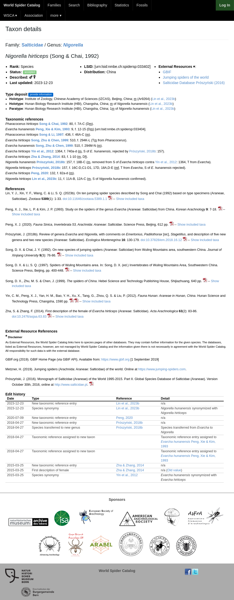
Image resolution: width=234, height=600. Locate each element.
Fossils (142, 5)
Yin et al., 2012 (42, 151)
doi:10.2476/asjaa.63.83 (29, 316)
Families (54, 5)
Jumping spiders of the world (186, 77)
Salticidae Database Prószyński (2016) (193, 83)
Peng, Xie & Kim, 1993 (53, 129)
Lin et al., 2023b (163, 99)
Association (33, 15)
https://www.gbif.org (115, 359)
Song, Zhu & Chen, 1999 (49, 140)
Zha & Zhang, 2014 (45, 157)
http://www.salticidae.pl (71, 384)
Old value (174, 470)
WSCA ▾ (10, 15)
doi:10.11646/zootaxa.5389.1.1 (85, 199)
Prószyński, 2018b (142, 151)
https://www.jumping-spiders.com (162, 369)
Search (74, 5)
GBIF (167, 72)
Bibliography (97, 5)
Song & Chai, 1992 (53, 124)
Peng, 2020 (39, 173)
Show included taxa (130, 199)
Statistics (122, 5)
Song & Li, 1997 (51, 134)
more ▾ (55, 15)
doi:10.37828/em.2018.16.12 (161, 240)
